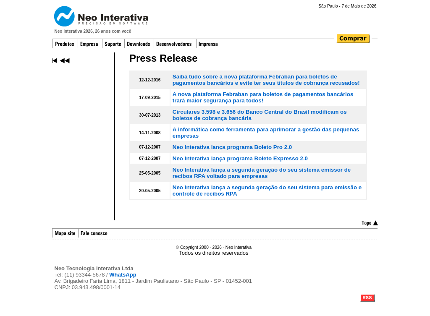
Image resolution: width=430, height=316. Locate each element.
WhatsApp (122, 275)
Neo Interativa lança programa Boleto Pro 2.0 (232, 147)
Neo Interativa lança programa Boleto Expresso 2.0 (240, 158)
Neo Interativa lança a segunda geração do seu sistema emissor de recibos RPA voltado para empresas (262, 173)
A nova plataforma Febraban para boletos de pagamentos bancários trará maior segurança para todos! (263, 97)
